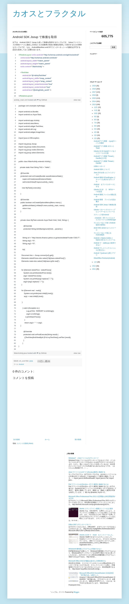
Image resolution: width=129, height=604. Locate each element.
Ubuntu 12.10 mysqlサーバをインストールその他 (105, 152)
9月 (95, 117)
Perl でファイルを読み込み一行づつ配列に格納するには (89, 484)
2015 (94, 98)
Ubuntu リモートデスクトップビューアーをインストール (104, 210)
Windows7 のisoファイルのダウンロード (84, 458)
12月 (96, 107)
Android (21, 364)
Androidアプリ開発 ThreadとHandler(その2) (104, 157)
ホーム (47, 439)
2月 (95, 138)
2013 (94, 104)
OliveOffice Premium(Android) (104, 258)
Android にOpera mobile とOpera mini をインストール (104, 239)
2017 (94, 92)
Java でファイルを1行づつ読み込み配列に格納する (87, 472)
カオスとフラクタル (49, 13)
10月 (96, 113)
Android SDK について (102, 169)
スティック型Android (101, 215)
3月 (95, 135)
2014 (94, 101)
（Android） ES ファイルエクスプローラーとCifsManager (105, 219)
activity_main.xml (21, 100)
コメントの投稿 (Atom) (25, 443)
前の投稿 (78, 439)
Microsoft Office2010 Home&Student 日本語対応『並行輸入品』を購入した (96, 574)
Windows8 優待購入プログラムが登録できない (85, 549)
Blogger (76, 592)
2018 (94, 89)
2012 (94, 266)
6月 (95, 126)
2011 (94, 269)
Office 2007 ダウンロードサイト (80, 525)
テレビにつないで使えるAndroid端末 (102, 234)
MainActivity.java (20, 353)
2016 (94, 95)
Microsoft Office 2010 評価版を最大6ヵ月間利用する (87, 561)
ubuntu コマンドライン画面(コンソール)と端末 (96, 509)
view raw (77, 100)
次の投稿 (16, 439)
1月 (95, 262)
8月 (95, 120)
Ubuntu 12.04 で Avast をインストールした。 (96, 535)
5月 (95, 129)
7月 (95, 123)
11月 (96, 110)
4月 (95, 132)
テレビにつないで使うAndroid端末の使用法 (104, 224)
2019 (94, 86)
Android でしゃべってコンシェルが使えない (105, 249)
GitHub (44, 100)
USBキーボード (99, 166)
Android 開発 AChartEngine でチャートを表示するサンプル (104, 179)
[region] (47, 75)
